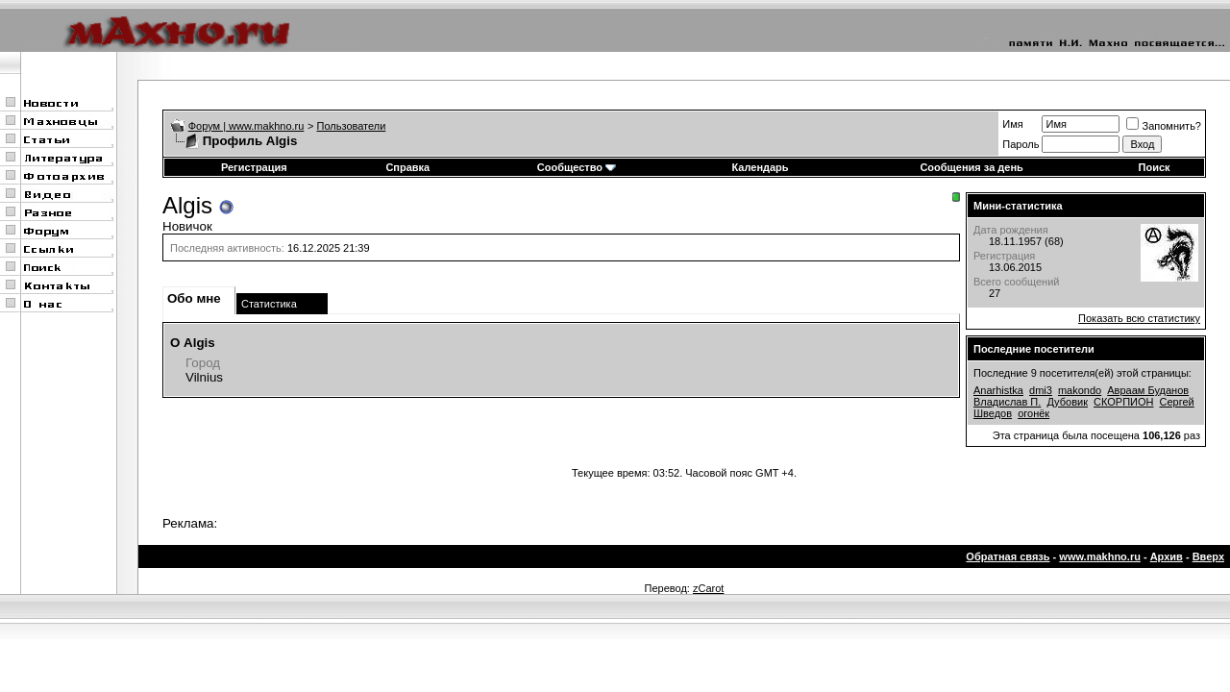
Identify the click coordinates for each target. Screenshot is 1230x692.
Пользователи (351, 126)
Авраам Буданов (1148, 390)
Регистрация (254, 167)
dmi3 (1040, 390)
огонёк (1033, 413)
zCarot (708, 588)
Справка (407, 167)
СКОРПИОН (1123, 402)
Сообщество (576, 167)
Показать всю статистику (1139, 318)
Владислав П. (1007, 402)
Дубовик (1067, 402)
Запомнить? (1163, 126)
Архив (1166, 556)
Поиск (1154, 167)
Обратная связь (1007, 556)
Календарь (759, 167)
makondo (1079, 390)
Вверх (1208, 556)
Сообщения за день (971, 167)
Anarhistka (998, 390)
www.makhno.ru (1100, 556)
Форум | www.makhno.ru (246, 126)
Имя (1012, 124)
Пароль (1020, 144)
